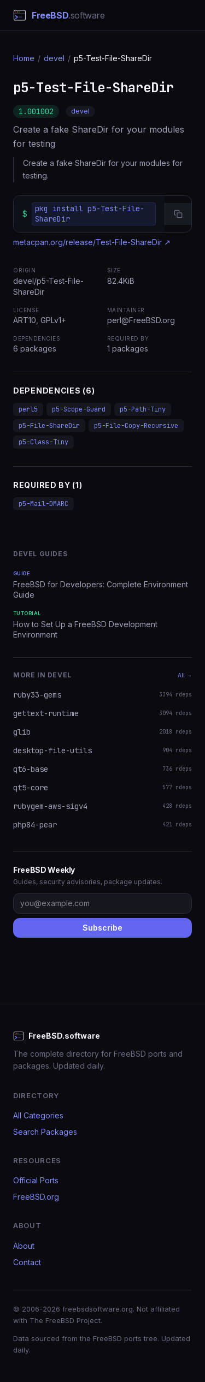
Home (23, 58)
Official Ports (35, 1180)
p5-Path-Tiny (143, 409)
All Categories (38, 1115)
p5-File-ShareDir (49, 425)
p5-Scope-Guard (79, 409)
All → (185, 675)
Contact (27, 1262)
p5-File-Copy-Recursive (136, 425)
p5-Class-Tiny (43, 442)
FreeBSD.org (36, 1196)
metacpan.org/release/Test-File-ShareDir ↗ (92, 242)
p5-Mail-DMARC (43, 503)
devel (54, 58)
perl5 (28, 409)
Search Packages (45, 1131)
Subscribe (102, 927)
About (23, 1245)
